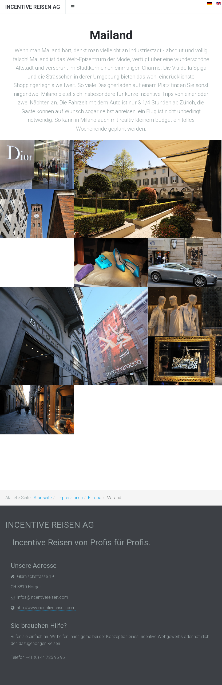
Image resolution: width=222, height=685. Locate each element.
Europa (94, 497)
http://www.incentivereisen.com (46, 607)
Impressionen (70, 497)
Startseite (43, 497)
